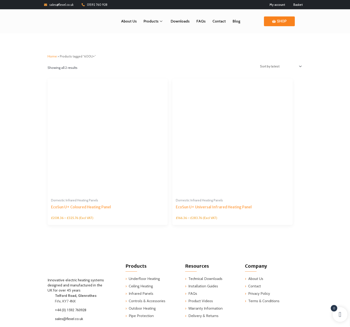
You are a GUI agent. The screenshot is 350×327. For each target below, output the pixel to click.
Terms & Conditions (263, 245)
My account (277, 4)
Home (52, 57)
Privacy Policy (259, 237)
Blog (236, 21)
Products (153, 21)
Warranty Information (205, 252)
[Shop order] (278, 68)
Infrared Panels (141, 237)
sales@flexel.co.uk (59, 4)
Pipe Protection (141, 260)
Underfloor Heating (144, 223)
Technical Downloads (205, 223)
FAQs (201, 21)
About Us (129, 21)
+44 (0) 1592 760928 (70, 254)
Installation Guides (203, 230)
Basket (298, 4)
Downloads (180, 21)
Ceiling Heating (141, 230)
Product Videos (200, 245)
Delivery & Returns (203, 260)
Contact (219, 21)
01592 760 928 (94, 4)
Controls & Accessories (147, 245)
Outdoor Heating (142, 252)
